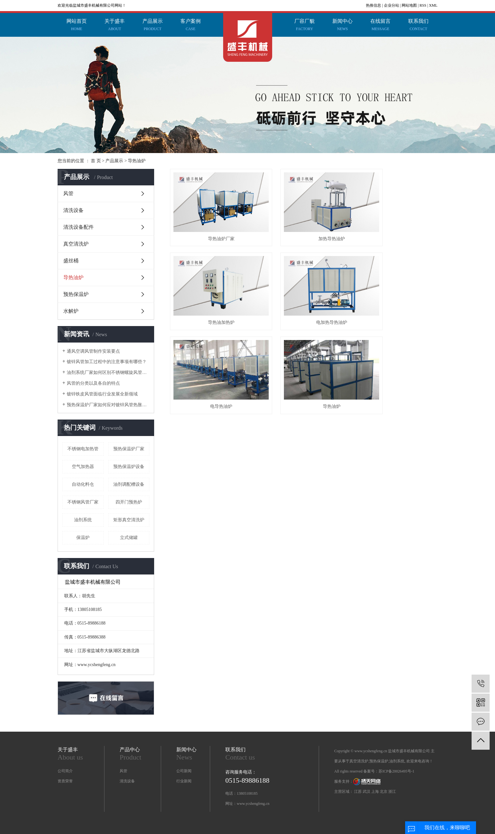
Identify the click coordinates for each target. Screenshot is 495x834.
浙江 (392, 791)
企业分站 (391, 5)
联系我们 (418, 25)
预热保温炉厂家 (128, 448)
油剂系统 (83, 519)
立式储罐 (129, 537)
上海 (375, 791)
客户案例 (191, 25)
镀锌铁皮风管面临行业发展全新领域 (102, 394)
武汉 (366, 791)
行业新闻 (183, 781)
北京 (383, 791)
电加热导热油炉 (211, 299)
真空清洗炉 (76, 244)
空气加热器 (83, 466)
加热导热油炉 (303, 227)
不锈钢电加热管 (82, 448)
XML (433, 5)
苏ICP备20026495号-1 (396, 771)
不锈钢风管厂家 (82, 502)
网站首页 (77, 25)
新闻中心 (342, 25)
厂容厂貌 (304, 25)
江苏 (358, 791)
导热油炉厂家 (211, 227)
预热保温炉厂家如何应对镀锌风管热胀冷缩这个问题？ (108, 404)
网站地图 (409, 5)
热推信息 (373, 5)
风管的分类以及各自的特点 (93, 383)
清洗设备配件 (78, 227)
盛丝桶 (70, 260)
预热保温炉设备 (128, 466)
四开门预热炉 (129, 502)
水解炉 (70, 311)
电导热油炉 (303, 299)
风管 (68, 193)
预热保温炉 (76, 294)
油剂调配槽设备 (128, 484)
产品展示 (153, 25)
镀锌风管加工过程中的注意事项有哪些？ (107, 361)
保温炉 (83, 537)
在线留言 (380, 25)
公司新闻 (183, 771)
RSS (423, 5)
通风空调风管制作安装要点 (93, 351)
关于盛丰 (115, 25)
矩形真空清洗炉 (128, 519)
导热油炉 (137, 160)
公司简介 (65, 771)
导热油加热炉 (395, 227)
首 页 (96, 160)
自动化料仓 (83, 484)
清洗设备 (73, 210)
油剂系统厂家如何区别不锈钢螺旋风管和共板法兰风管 (108, 372)
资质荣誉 (65, 781)
